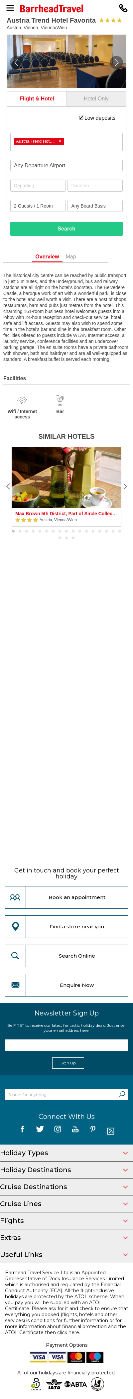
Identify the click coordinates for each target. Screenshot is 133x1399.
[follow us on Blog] (110, 1131)
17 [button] (119, 531)
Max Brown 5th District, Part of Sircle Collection (66, 513)
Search (66, 229)
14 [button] (99, 531)
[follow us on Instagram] (58, 1131)
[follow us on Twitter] (40, 1131)
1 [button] (13, 531)
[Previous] (8, 486)
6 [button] (46, 531)
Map (81, 256)
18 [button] (60, 538)
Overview (58, 256)
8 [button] (60, 531)
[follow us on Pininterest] (93, 1131)
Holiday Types (64, 1153)
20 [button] (73, 538)
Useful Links (64, 1255)
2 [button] (20, 531)
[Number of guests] (38, 206)
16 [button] (113, 531)
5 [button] (40, 531)
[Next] (124, 486)
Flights (64, 1221)
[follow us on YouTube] (75, 1131)
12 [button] (86, 531)
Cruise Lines (64, 1204)
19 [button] (66, 538)
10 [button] (73, 531)
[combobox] (66, 142)
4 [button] (33, 531)
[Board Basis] (95, 206)
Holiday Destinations (64, 1170)
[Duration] (95, 186)
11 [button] (79, 531)
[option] (66, 486)
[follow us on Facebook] (22, 1131)
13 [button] (93, 531)
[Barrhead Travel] (66, 8)
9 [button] (66, 531)
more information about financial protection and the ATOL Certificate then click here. (65, 1329)
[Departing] (38, 186)
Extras (64, 1238)
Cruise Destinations (64, 1187)
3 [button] (26, 531)
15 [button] (106, 531)
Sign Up (68, 1062)
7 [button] (53, 531)
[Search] (122, 1094)
